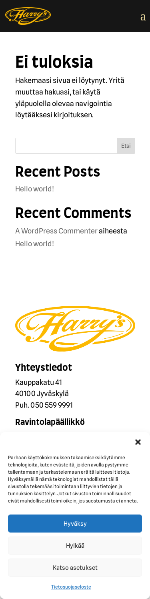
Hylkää (75, 545)
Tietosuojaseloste (71, 587)
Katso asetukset (75, 567)
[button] (138, 442)
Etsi (126, 146)
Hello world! (34, 189)
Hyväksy (75, 523)
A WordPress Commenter (56, 231)
